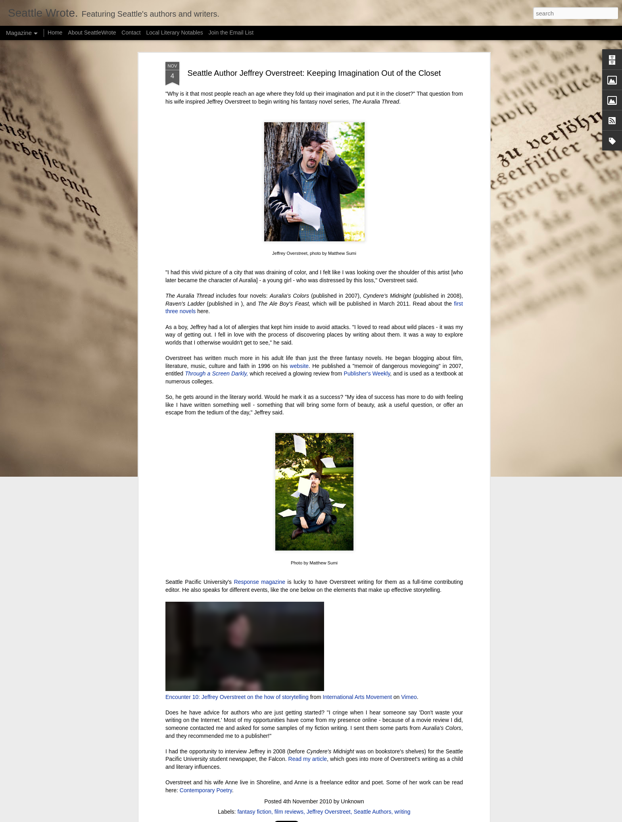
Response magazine (259, 582)
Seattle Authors (372, 812)
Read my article (307, 759)
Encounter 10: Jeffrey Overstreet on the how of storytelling (237, 697)
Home (55, 32)
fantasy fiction (254, 812)
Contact (130, 32)
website (299, 366)
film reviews (289, 812)
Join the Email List (231, 32)
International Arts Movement (357, 697)
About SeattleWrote (92, 32)
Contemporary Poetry (206, 790)
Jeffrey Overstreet (329, 812)
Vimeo (409, 697)
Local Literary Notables (174, 32)
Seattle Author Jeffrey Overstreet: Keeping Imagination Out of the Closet (314, 73)
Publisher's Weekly (367, 373)
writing (402, 812)
